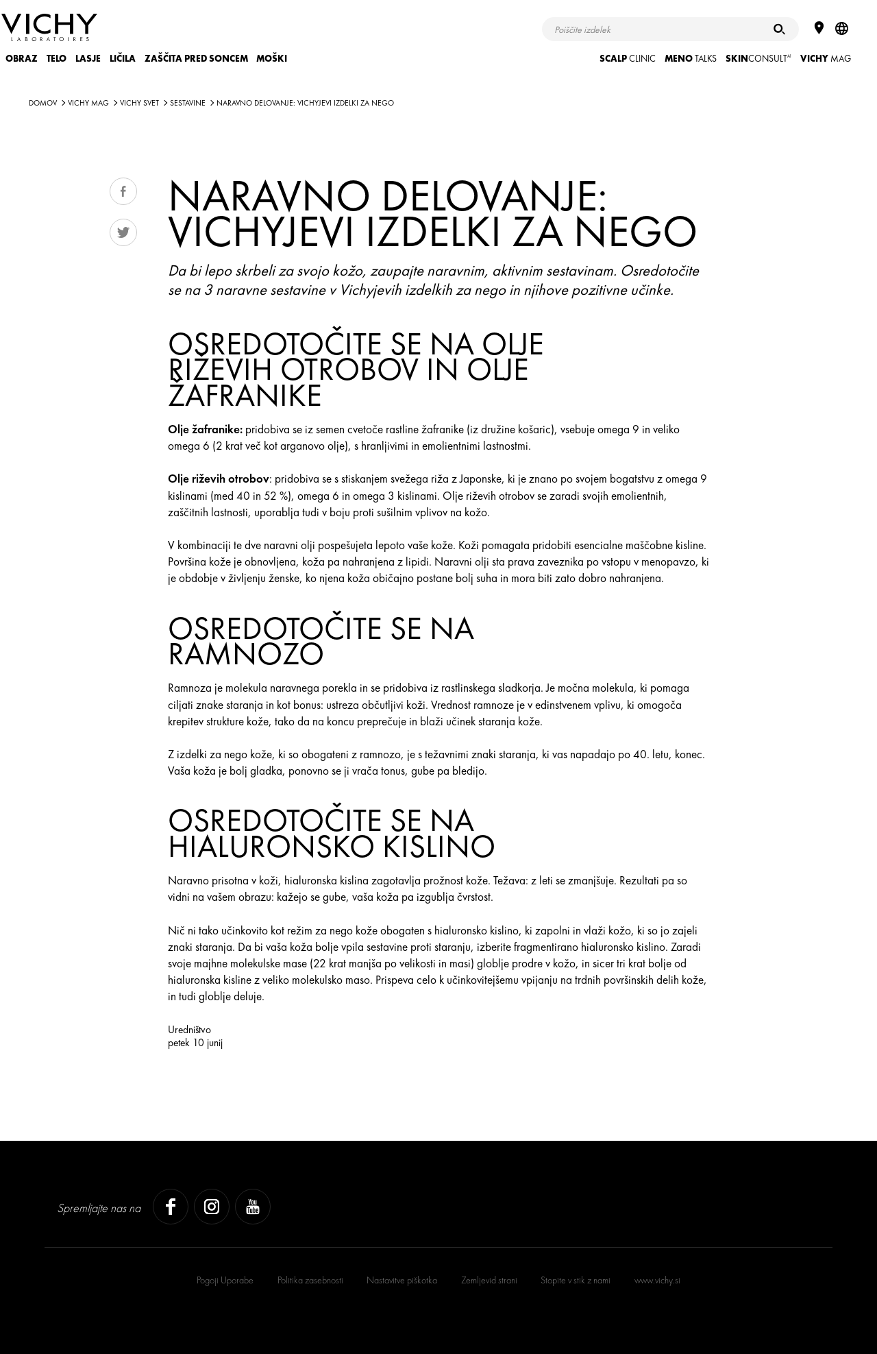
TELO (56, 58)
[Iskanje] (779, 29)
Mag (825, 58)
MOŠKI (271, 58)
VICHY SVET (139, 103)
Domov (43, 103)
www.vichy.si (657, 1280)
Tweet (123, 232)
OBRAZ (21, 58)
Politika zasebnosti (310, 1280)
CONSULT (758, 58)
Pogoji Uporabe (225, 1280)
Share (123, 191)
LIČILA (123, 58)
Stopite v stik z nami (575, 1280)
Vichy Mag (88, 103)
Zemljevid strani (489, 1280)
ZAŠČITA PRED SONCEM (196, 58)
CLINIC (628, 58)
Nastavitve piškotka (402, 1280)
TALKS (691, 58)
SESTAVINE (188, 103)
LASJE (88, 58)
